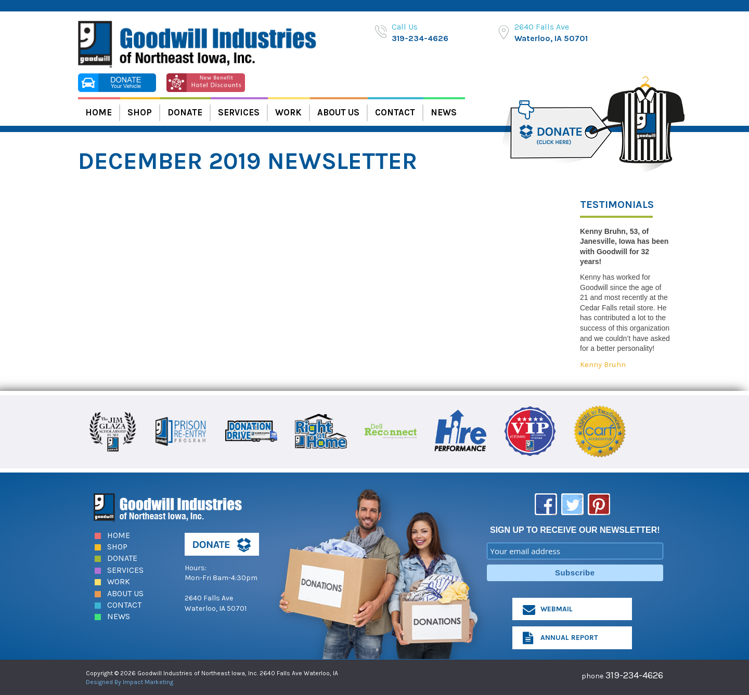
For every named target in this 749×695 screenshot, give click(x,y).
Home (98, 112)
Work (288, 112)
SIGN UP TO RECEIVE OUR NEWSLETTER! (575, 529)
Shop (139, 112)
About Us (338, 112)
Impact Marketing (148, 681)
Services (239, 112)
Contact (395, 112)
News (444, 112)
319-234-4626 (420, 38)
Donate (184, 112)
